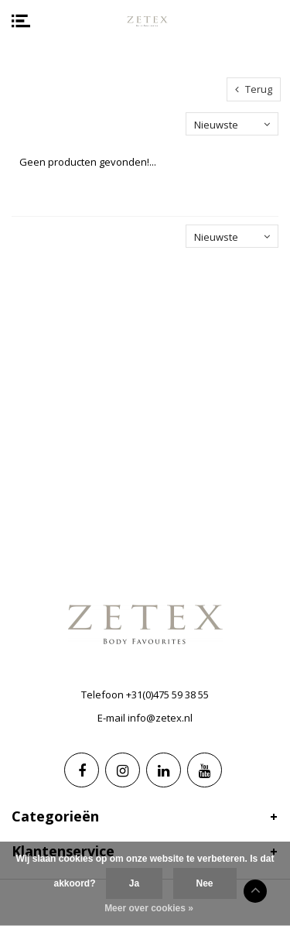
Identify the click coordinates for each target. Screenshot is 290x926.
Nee (204, 883)
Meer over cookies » (148, 908)
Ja (134, 883)
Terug (253, 89)
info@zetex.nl (160, 718)
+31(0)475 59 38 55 (167, 694)
